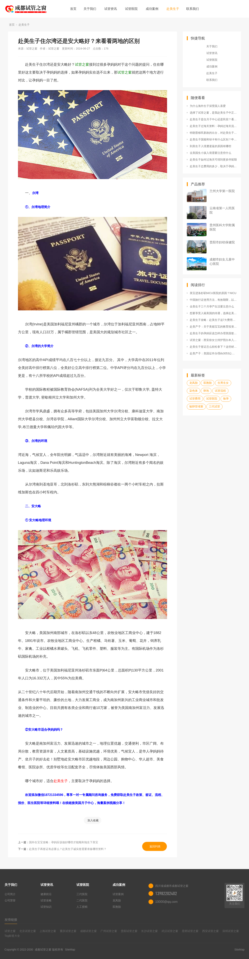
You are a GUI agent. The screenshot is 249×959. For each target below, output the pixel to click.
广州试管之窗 (109, 931)
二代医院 (81, 900)
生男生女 (223, 382)
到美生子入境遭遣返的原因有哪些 (210, 146)
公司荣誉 (10, 900)
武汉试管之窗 (170, 931)
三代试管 (214, 406)
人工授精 (81, 906)
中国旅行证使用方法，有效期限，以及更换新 (213, 299)
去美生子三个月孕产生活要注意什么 (212, 306)
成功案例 (152, 8)
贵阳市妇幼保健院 (222, 242)
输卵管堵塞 (196, 406)
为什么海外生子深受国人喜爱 (208, 105)
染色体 (193, 390)
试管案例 (118, 894)
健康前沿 (46, 894)
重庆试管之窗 (68, 931)
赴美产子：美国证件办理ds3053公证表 (213, 353)
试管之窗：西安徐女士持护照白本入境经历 (213, 340)
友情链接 (11, 919)
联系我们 (192, 8)
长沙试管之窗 (149, 931)
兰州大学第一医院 (222, 191)
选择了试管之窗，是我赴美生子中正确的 (213, 112)
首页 (73, 8)
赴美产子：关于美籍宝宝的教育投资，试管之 (213, 326)
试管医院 (131, 8)
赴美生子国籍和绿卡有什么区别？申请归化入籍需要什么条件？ (213, 139)
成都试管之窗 (88, 931)
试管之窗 (10, 931)
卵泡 (206, 390)
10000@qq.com (166, 901)
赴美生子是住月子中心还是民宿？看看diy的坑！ (213, 119)
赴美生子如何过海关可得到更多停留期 (213, 159)
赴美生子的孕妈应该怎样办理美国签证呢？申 (213, 333)
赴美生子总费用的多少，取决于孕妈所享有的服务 (213, 166)
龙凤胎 (193, 382)
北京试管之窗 (27, 931)
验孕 (226, 398)
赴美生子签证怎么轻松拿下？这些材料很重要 (213, 346)
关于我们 (90, 8)
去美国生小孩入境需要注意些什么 (210, 152)
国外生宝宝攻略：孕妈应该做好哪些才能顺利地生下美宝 (63, 842)
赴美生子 (172, 8)
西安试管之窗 (210, 931)
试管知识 (46, 906)
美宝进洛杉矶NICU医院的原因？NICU (213, 293)
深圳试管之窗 (230, 931)
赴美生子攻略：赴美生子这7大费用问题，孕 (213, 319)
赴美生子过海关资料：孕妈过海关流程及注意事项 (213, 126)
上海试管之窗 (47, 931)
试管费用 (194, 398)
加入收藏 (93, 820)
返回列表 (155, 846)
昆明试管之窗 (190, 931)
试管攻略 (46, 900)
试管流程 (220, 390)
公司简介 (10, 894)
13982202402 (166, 893)
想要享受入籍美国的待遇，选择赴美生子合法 (213, 313)
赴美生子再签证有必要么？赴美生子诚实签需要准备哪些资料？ (67, 849)
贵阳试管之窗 (129, 931)
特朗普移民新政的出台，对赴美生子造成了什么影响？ (213, 132)
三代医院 (81, 894)
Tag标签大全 (12, 935)
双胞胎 (207, 382)
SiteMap (70, 949)
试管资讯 (110, 8)
